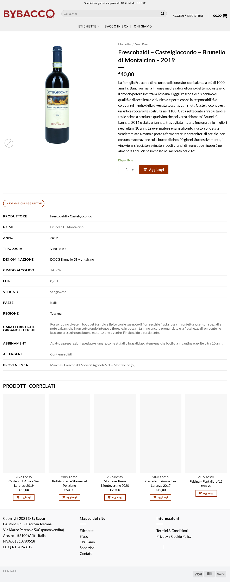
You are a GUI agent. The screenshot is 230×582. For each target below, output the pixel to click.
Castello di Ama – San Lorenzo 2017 (160, 483)
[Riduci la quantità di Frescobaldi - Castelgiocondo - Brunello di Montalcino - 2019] (120, 169)
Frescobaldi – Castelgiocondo (71, 216)
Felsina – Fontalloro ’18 (206, 481)
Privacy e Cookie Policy (174, 536)
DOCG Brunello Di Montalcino (72, 259)
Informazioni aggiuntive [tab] (24, 203)
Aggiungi (156, 169)
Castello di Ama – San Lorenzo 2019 (23, 483)
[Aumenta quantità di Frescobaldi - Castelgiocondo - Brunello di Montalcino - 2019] (132, 169)
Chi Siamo (143, 26)
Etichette (88, 26)
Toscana (56, 313)
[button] (188, 15)
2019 (54, 238)
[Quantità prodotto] (126, 169)
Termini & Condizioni (172, 530)
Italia (53, 302)
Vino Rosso (142, 44)
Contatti (86, 553)
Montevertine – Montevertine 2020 (115, 483)
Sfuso (84, 536)
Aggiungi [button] (26, 497)
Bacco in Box (117, 26)
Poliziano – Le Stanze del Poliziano (69, 483)
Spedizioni (87, 548)
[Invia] (163, 13)
